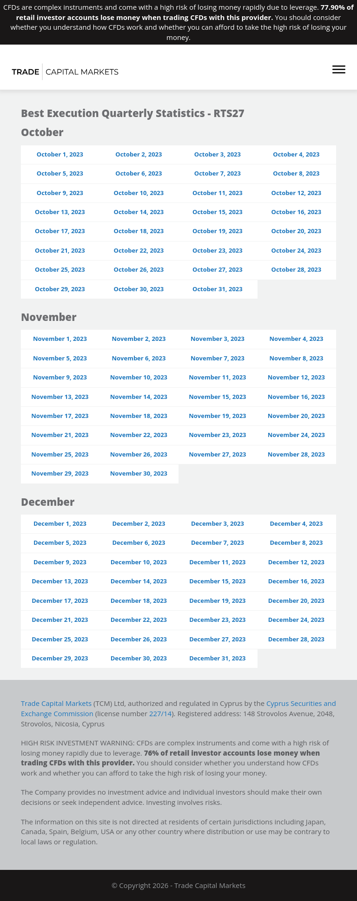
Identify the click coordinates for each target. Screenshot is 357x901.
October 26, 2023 (139, 269)
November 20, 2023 (296, 415)
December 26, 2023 (139, 639)
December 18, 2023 (139, 600)
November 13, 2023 (59, 396)
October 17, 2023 (60, 231)
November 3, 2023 (218, 338)
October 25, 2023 (60, 269)
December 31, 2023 (217, 658)
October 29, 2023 (60, 289)
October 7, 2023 (217, 173)
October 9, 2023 (60, 193)
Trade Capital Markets (56, 703)
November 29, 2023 (59, 473)
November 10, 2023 (138, 377)
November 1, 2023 (60, 338)
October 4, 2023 (296, 154)
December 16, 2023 (296, 581)
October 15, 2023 (217, 212)
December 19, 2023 (217, 600)
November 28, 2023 (296, 454)
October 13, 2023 (60, 212)
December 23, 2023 (217, 619)
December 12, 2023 (296, 562)
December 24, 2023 (296, 619)
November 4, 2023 (296, 338)
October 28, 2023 (296, 269)
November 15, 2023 (217, 396)
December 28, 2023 (296, 639)
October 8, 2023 (296, 173)
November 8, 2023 (296, 358)
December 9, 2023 (59, 562)
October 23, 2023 (217, 250)
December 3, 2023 (217, 523)
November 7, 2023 (218, 358)
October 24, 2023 (296, 250)
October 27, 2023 (217, 269)
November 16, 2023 (296, 396)
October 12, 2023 (296, 193)
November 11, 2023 (217, 377)
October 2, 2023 (138, 154)
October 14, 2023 (139, 212)
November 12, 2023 (296, 377)
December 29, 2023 (60, 658)
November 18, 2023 (138, 415)
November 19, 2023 (217, 415)
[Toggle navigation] (334, 70)
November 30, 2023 (138, 473)
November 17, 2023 (59, 415)
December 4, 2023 (296, 523)
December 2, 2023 (138, 523)
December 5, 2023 (59, 542)
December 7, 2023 (217, 542)
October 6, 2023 (138, 173)
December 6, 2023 (138, 542)
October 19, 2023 (217, 231)
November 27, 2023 (217, 454)
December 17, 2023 (60, 600)
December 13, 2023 (60, 581)
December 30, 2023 (139, 658)
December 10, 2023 (139, 562)
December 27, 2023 (217, 639)
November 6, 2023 (138, 358)
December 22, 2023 (139, 619)
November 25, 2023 (59, 454)
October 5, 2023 (60, 173)
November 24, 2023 (296, 435)
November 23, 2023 (217, 435)
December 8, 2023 (296, 542)
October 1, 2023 (60, 154)
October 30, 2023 (139, 289)
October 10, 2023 (139, 193)
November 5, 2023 (60, 358)
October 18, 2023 (139, 231)
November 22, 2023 (138, 435)
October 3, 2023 (217, 154)
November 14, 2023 (138, 396)
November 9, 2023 (60, 377)
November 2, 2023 (138, 338)
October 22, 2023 (139, 250)
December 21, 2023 (60, 619)
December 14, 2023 (139, 581)
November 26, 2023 (138, 454)
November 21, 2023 (59, 435)
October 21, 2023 (60, 250)
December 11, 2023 (217, 562)
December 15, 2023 (217, 581)
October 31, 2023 (217, 289)
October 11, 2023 (217, 193)
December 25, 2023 (60, 639)
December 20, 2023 (296, 600)
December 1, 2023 (59, 523)
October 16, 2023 (296, 212)
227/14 (175, 713)
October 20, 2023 (296, 231)
